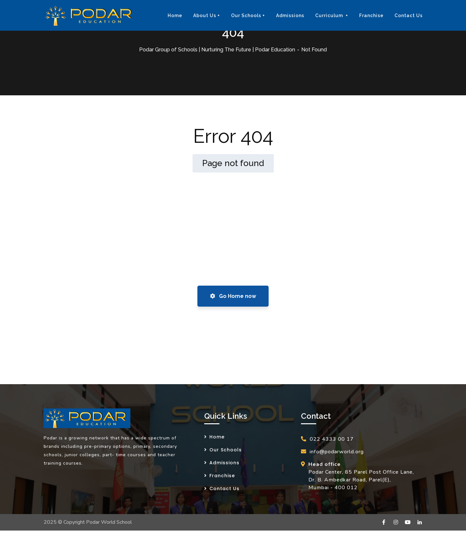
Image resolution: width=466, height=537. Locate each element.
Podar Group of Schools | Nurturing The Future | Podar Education (217, 50)
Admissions (224, 462)
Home (217, 437)
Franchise (222, 475)
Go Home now (233, 296)
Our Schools (225, 450)
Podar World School (109, 522)
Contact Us (224, 488)
